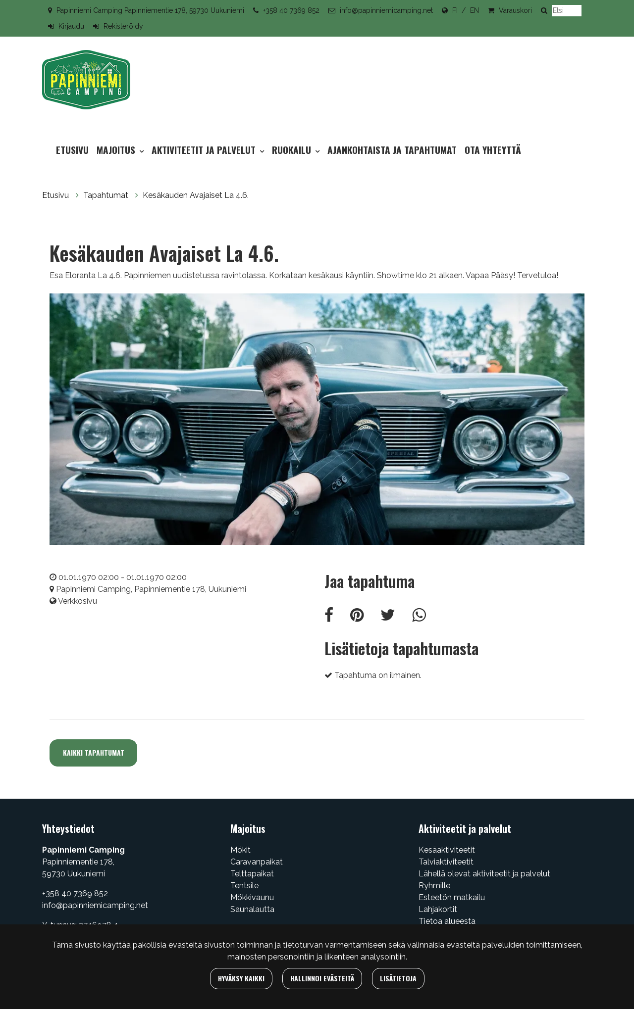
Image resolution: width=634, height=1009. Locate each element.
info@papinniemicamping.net (386, 10)
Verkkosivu (77, 601)
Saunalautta (252, 909)
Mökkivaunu (252, 897)
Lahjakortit (438, 909)
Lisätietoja (398, 978)
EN (474, 10)
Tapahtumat (106, 195)
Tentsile (244, 885)
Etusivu (72, 150)
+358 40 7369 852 (291, 10)
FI (455, 10)
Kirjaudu (71, 26)
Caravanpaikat (256, 861)
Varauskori (515, 10)
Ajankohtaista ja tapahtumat (392, 150)
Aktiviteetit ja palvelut (205, 150)
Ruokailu (293, 150)
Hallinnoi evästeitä (322, 978)
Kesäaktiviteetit (447, 850)
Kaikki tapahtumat (93, 752)
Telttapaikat (252, 873)
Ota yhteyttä (493, 150)
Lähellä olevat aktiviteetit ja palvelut (484, 873)
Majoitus (117, 150)
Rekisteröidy (123, 26)
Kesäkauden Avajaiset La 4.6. (196, 195)
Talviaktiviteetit (446, 861)
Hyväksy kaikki (241, 978)
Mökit (240, 850)
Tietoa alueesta (447, 921)
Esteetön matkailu (452, 897)
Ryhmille (434, 885)
